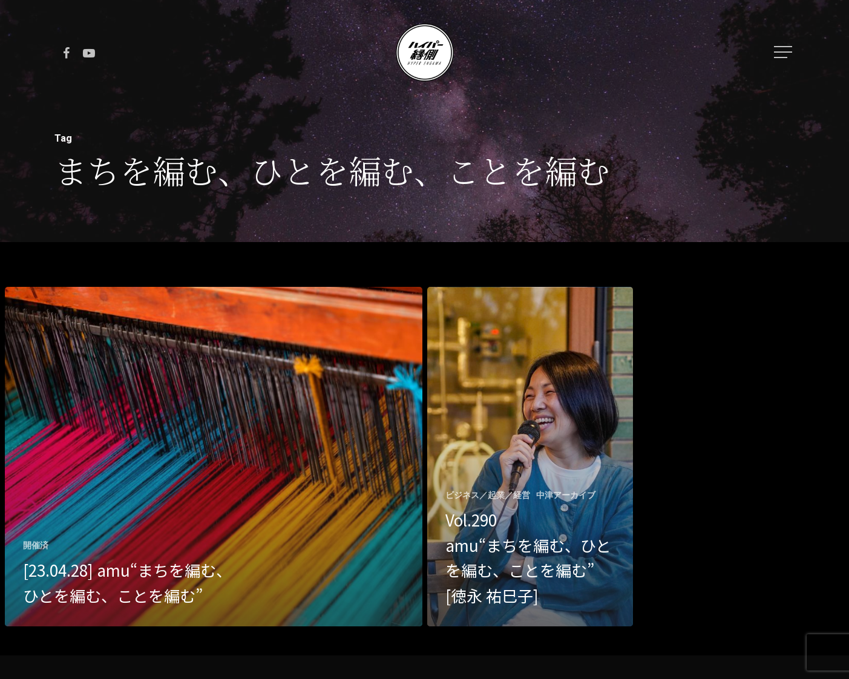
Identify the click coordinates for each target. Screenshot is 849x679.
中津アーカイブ (565, 495)
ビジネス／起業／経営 (487, 495)
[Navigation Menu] (784, 52)
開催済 (35, 545)
